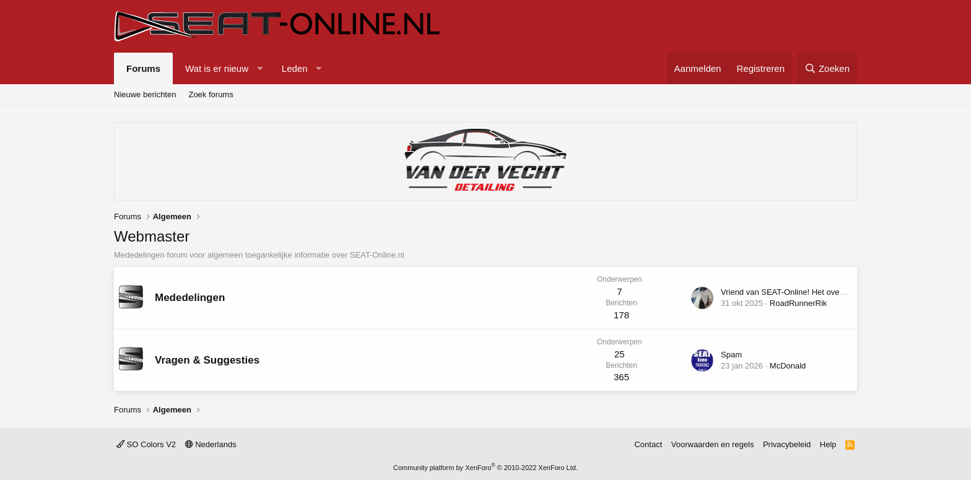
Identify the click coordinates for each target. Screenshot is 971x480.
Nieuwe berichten (145, 94)
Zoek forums (210, 94)
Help (828, 444)
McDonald (788, 365)
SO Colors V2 (146, 444)
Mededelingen (190, 297)
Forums (143, 68)
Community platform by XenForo (485, 467)
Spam (731, 354)
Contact (648, 444)
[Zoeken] (827, 68)
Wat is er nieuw (216, 68)
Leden (295, 68)
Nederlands (211, 444)
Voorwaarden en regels (712, 444)
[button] (259, 68)
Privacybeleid (787, 444)
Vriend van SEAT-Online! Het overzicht (790, 292)
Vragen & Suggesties (207, 360)
